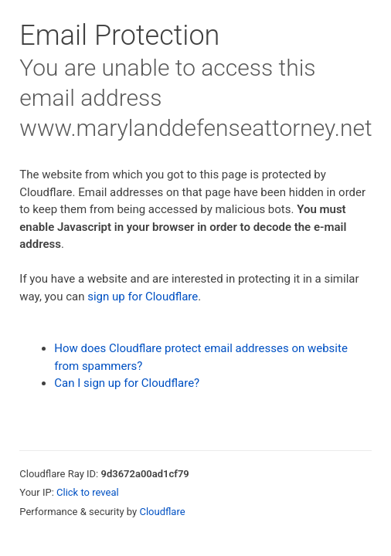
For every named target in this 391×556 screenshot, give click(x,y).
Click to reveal (87, 492)
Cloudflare (162, 511)
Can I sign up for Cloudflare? (126, 383)
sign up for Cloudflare (142, 296)
